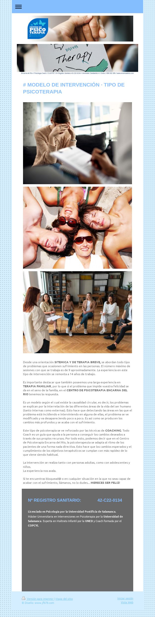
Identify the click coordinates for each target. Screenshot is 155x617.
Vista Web (127, 602)
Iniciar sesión (125, 598)
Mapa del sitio (64, 599)
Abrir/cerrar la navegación (77, 6)
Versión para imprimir (38, 599)
